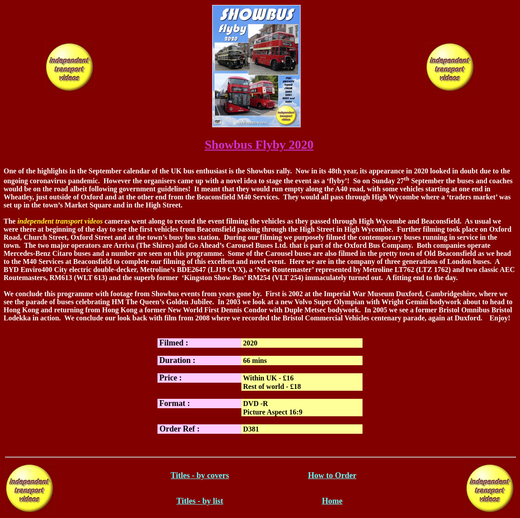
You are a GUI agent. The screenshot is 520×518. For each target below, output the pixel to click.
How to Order (332, 475)
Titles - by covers (199, 475)
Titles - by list (199, 500)
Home (332, 500)
